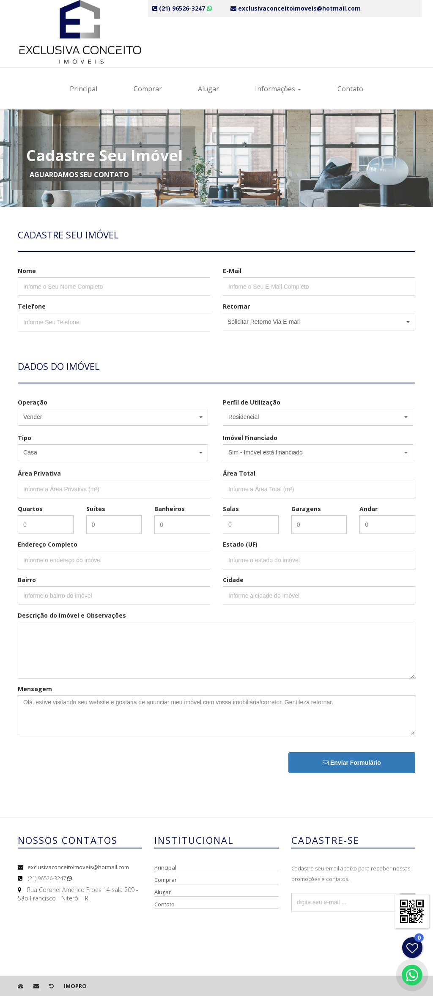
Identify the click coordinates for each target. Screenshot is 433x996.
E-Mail (232, 271)
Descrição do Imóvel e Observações (72, 615)
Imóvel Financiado (250, 438)
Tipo (24, 438)
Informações (278, 88)
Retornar (236, 306)
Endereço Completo (47, 544)
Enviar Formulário (352, 762)
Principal (83, 88)
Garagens (306, 509)
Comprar (148, 88)
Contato (350, 88)
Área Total (239, 473)
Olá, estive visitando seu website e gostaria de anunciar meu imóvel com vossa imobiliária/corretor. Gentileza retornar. (216, 715)
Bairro (27, 580)
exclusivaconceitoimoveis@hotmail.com (78, 867)
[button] (319, 322)
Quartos (30, 509)
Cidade (233, 580)
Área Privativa (39, 473)
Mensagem (35, 689)
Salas (231, 509)
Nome (27, 271)
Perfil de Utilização (251, 402)
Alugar (208, 88)
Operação (32, 402)
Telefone (32, 306)
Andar (368, 509)
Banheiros (169, 509)
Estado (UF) (240, 544)
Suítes (95, 509)
